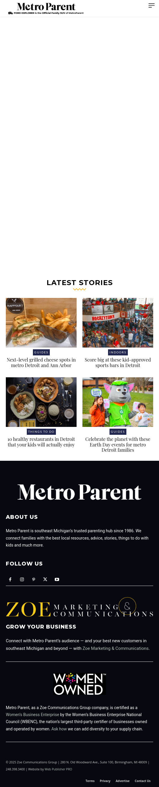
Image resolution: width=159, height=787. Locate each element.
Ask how (59, 729)
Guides (41, 352)
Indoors (117, 352)
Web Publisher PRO (58, 769)
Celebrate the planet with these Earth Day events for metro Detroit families (117, 444)
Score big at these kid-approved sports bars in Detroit (118, 362)
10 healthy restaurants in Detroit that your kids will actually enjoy (41, 441)
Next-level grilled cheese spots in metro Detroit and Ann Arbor (41, 362)
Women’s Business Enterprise (32, 714)
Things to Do (41, 431)
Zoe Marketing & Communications (115, 648)
